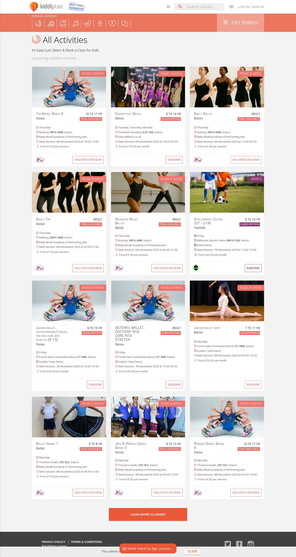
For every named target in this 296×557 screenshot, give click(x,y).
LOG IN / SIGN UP (251, 7)
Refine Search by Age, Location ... (148, 549)
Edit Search (240, 22)
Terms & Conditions (86, 541)
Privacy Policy (53, 541)
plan (52, 7)
